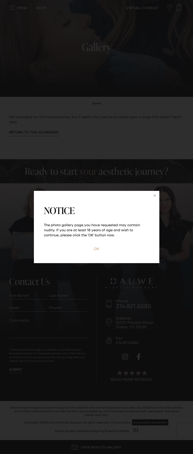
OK (96, 248)
